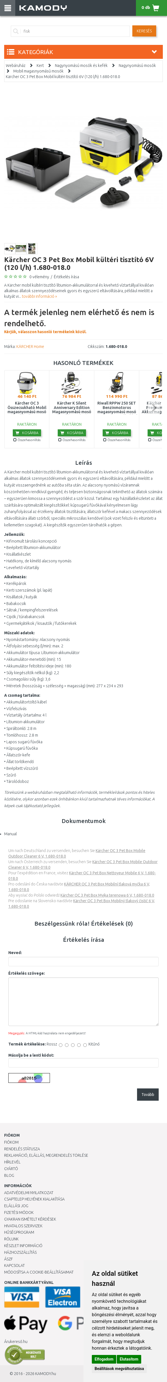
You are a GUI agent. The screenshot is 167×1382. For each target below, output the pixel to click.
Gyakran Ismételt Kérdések (30, 1219)
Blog (9, 1175)
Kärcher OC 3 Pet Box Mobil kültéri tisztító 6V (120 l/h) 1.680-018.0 (63, 76)
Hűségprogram (19, 1232)
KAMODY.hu (45, 1373)
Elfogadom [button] (104, 1359)
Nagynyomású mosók (137, 65)
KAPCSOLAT (14, 1265)
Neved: (15, 952)
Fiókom (11, 1142)
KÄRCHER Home (30, 346)
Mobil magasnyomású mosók (38, 71)
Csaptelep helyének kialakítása (34, 1199)
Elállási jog (16, 1206)
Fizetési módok (19, 1212)
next (154, 407)
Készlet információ (23, 1245)
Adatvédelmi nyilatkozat (28, 1192)
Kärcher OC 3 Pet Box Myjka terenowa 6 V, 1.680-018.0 (107, 895)
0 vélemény (39, 277)
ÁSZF (8, 1259)
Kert (40, 65)
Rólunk (11, 1239)
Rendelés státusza (22, 1149)
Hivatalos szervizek (23, 1226)
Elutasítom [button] (129, 1359)
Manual (10, 834)
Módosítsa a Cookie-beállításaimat (39, 1272)
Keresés (144, 31)
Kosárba (27, 433)
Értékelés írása (66, 277)
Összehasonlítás (27, 440)
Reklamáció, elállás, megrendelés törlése (46, 1155)
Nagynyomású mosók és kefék (81, 65)
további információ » (39, 296)
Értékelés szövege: (26, 973)
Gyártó (11, 1168)
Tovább (147, 1094)
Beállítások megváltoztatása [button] (119, 1368)
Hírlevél (12, 1162)
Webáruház (16, 65)
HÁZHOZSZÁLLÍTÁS (20, 1252)
